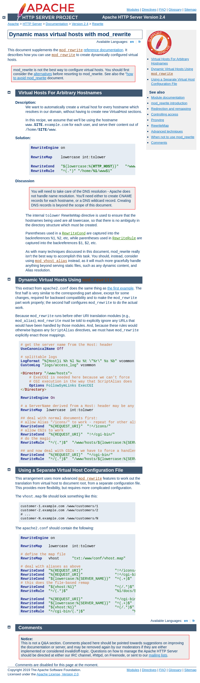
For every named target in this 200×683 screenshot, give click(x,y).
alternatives (43, 74)
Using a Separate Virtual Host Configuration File (173, 81)
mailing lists (158, 655)
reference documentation (103, 50)
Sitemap (190, 9)
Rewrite (97, 24)
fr (140, 42)
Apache (13, 24)
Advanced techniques (167, 131)
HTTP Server (32, 24)
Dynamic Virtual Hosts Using (172, 69)
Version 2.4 (80, 24)
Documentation (57, 24)
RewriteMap (160, 125)
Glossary (174, 9)
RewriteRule (124, 238)
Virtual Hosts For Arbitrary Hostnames (60, 92)
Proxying (157, 120)
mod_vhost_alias (51, 261)
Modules (133, 9)
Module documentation (168, 97)
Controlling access (164, 114)
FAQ (162, 9)
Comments (159, 143)
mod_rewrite (71, 50)
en (132, 42)
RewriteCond (73, 233)
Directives (149, 9)
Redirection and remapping (171, 109)
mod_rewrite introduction (169, 103)
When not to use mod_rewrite (172, 137)
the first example (121, 288)
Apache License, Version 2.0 (57, 674)
